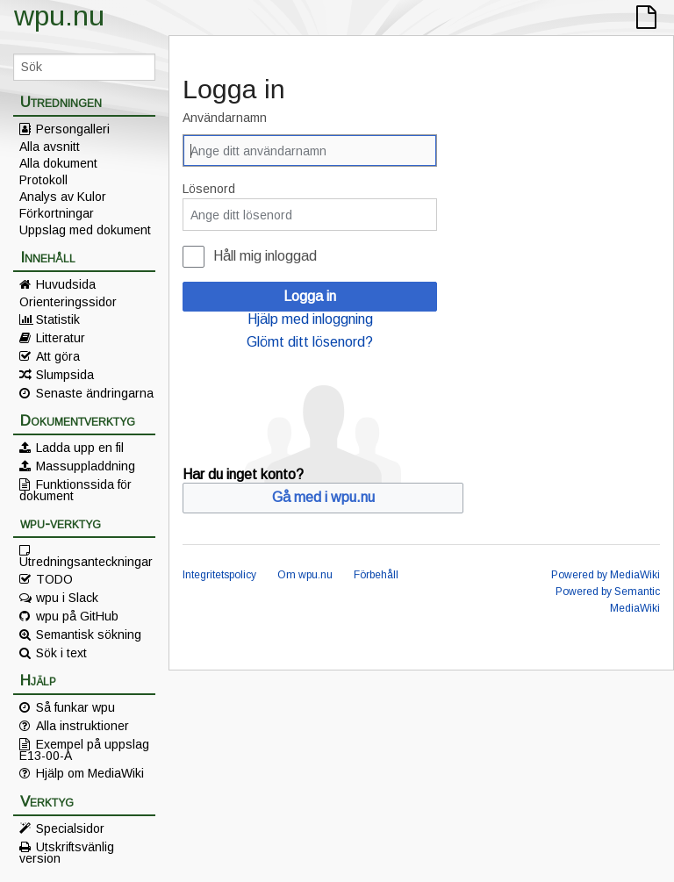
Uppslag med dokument (85, 230)
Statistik (58, 319)
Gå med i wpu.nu (323, 497)
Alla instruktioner (82, 726)
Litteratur (60, 338)
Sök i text (61, 653)
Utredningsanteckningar (86, 561)
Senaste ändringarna (95, 393)
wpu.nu (59, 16)
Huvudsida (66, 284)
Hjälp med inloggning (310, 319)
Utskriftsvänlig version (66, 852)
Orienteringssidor (68, 302)
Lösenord (209, 189)
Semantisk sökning (88, 634)
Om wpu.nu (305, 575)
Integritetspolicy (219, 575)
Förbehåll (376, 575)
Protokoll (43, 180)
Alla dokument (58, 163)
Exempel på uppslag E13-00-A (84, 749)
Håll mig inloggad (265, 255)
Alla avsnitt (49, 146)
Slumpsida (65, 375)
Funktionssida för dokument (75, 489)
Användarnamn (225, 118)
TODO (54, 579)
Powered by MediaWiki (605, 575)
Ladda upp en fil (80, 447)
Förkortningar (56, 213)
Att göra (58, 356)
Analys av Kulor (62, 196)
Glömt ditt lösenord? (310, 341)
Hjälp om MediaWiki (90, 773)
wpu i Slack (67, 598)
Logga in (309, 296)
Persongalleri (73, 129)
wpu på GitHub (77, 616)
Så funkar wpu (75, 707)
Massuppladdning (85, 466)
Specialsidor (70, 828)
